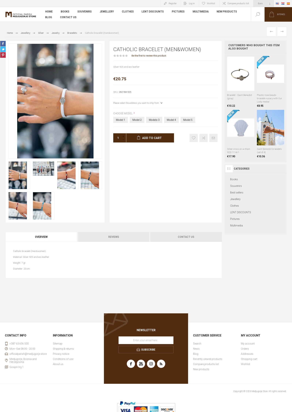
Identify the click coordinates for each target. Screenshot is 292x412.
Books (65, 11)
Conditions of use (63, 359)
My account (248, 343)
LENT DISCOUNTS (153, 11)
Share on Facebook (3, 43)
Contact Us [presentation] (186, 236)
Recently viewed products (207, 359)
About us (58, 364)
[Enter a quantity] (117, 137)
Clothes (128, 11)
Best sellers (236, 192)
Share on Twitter (3, 49)
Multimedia (201, 11)
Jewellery (107, 11)
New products (227, 11)
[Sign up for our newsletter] (146, 340)
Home (49, 11)
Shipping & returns (63, 348)
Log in (192, 3)
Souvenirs (84, 11)
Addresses (247, 353)
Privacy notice (61, 353)
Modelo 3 (154, 119)
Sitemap (57, 343)
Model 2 (137, 119)
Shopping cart (249, 359)
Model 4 (171, 119)
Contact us (68, 17)
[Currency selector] (263, 3)
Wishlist (245, 364)
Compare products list (238, 3)
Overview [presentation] (41, 236)
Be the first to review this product (149, 55)
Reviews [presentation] (113, 236)
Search (197, 343)
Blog (48, 17)
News (196, 348)
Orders (245, 348)
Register (173, 3)
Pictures (178, 11)
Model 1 (120, 119)
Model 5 (187, 119)
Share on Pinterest (3, 55)
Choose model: (123, 113)
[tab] (41, 237)
